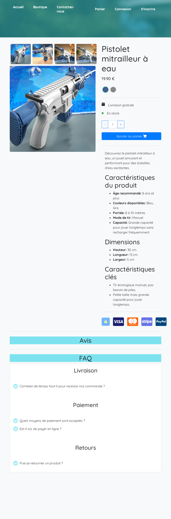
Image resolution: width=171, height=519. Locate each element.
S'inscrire (148, 9)
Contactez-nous (65, 9)
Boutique (40, 7)
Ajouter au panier (131, 136)
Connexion (123, 9)
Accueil (18, 7)
